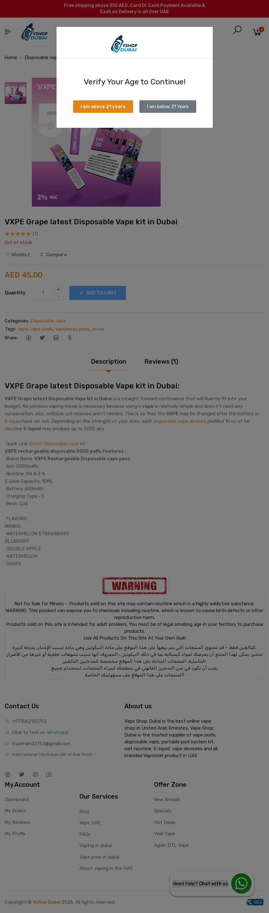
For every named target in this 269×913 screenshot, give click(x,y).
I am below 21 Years (168, 106)
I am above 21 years (103, 106)
